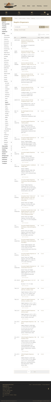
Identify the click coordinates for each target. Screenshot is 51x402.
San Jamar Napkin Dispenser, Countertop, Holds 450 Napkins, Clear (28, 181)
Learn (33, 5)
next (35, 371)
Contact (45, 5)
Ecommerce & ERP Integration (38, 400)
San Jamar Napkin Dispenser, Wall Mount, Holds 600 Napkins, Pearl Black (28, 241)
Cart (44, 13)
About (28, 5)
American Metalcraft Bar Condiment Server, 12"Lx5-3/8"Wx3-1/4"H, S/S (27, 89)
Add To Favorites (25, 48)
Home (23, 5)
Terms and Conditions (36, 384)
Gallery (42, 27)
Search (19, 13)
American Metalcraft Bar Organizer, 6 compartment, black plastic (27, 41)
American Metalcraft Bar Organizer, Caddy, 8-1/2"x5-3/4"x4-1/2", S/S (27, 75)
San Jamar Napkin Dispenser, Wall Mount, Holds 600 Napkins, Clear (28, 227)
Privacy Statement (46, 384)
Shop (6, 13)
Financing (39, 5)
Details (42, 40)
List (46, 27)
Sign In (32, 13)
